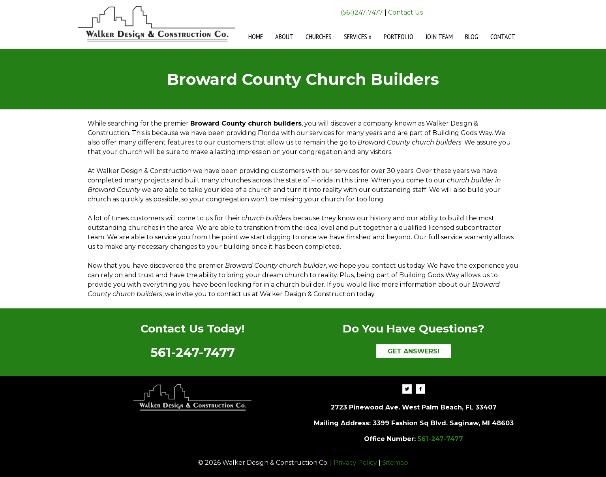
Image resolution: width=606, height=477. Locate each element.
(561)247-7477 (362, 12)
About (284, 36)
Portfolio (398, 36)
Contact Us (405, 12)
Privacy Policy (355, 462)
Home (255, 36)
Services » (357, 36)
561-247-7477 (192, 352)
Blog (471, 36)
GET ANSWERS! (413, 351)
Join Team (439, 36)
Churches (319, 36)
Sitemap (395, 462)
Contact (502, 36)
